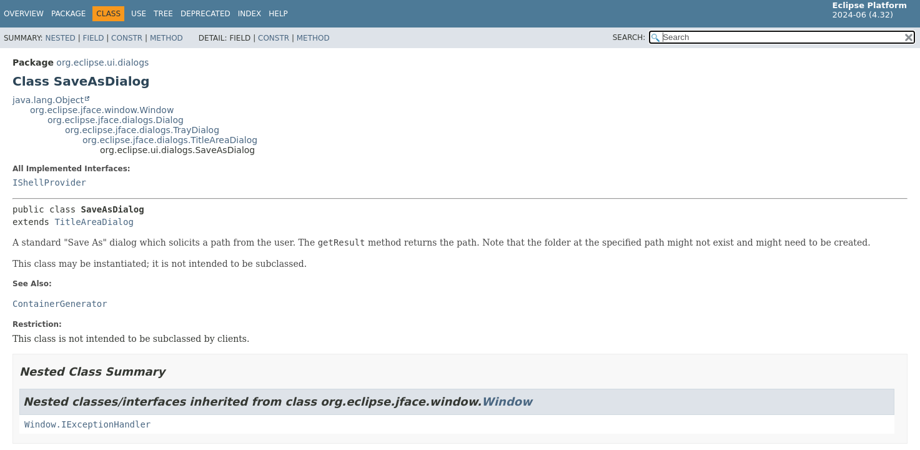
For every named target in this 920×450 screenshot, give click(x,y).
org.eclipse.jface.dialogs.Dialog (115, 120)
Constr (126, 38)
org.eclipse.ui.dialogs (102, 63)
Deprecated (205, 13)
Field (93, 38)
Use (138, 13)
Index (250, 13)
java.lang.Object (48, 100)
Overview (24, 13)
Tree (163, 13)
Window (507, 401)
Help (278, 13)
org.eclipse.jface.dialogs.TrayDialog (142, 130)
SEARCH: (629, 37)
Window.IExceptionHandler (87, 424)
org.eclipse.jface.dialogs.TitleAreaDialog (169, 140)
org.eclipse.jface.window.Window (102, 110)
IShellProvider (49, 183)
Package (68, 13)
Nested (60, 38)
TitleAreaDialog (93, 222)
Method (166, 38)
